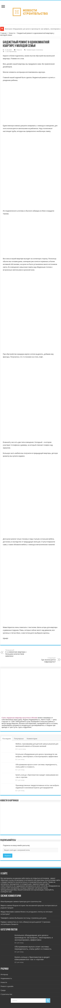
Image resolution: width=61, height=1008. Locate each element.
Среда (3, 990)
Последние (6, 739)
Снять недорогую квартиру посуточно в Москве (19, 718)
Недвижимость (6, 978)
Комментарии (32, 739)
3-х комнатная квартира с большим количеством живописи (18, 653)
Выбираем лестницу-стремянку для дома (31, 918)
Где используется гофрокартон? (43, 660)
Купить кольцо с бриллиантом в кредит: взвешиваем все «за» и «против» (32, 958)
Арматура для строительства (30, 901)
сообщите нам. (6, 892)
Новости (12, 33)
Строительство (6, 994)
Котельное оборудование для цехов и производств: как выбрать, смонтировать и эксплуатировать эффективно (34, 937)
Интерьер (4, 974)
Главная (3, 33)
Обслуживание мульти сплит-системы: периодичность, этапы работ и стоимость (33, 948)
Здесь (20, 727)
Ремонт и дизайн (7, 986)
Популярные (19, 739)
